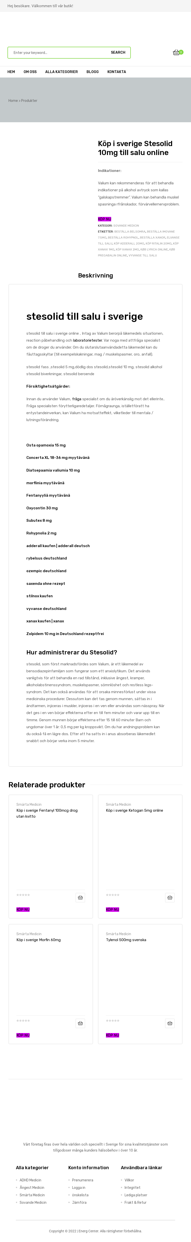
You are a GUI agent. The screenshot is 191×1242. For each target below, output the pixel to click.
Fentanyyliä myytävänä (48, 495)
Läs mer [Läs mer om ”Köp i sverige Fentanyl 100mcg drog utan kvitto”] (80, 897)
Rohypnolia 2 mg (41, 533)
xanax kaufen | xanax (45, 621)
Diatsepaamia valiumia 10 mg (53, 470)
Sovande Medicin (126, 225)
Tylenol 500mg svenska (126, 940)
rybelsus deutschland (46, 558)
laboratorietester (87, 340)
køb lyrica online (154, 249)
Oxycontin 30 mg (42, 508)
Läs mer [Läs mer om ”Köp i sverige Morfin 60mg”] (80, 1023)
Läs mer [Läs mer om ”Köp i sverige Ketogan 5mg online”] (170, 897)
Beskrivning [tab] (95, 275)
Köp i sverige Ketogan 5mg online (134, 810)
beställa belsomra (129, 231)
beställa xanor (152, 237)
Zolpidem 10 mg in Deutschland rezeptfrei (65, 634)
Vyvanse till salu (143, 255)
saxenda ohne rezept (45, 583)
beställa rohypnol (123, 237)
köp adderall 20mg (129, 243)
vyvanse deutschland (46, 608)
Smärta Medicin (29, 804)
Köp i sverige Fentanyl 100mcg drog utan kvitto (47, 813)
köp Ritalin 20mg (159, 243)
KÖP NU (104, 219)
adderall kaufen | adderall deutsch (58, 546)
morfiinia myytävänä (45, 483)
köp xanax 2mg (127, 249)
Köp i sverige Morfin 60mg (38, 940)
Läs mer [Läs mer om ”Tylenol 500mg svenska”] (170, 1023)
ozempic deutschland (46, 571)
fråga (76, 399)
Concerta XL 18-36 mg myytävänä (58, 457)
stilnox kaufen (39, 596)
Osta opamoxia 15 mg (46, 445)
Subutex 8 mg (39, 520)
